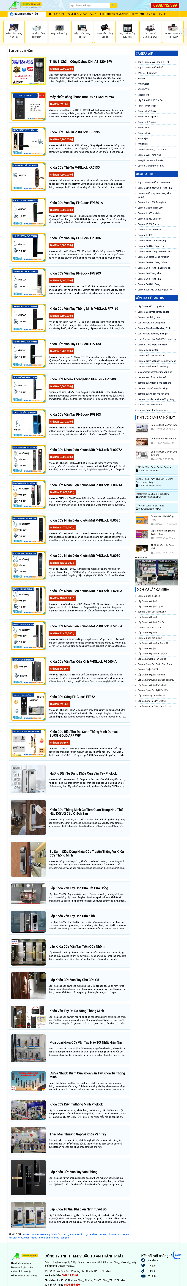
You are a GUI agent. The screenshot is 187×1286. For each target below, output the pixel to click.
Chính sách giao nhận (22, 1267)
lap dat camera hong (49, 1237)
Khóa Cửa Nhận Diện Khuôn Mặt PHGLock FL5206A (86, 626)
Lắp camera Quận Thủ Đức (151, 695)
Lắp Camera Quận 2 (147, 601)
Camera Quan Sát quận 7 (150, 627)
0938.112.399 (165, 5)
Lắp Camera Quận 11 (148, 648)
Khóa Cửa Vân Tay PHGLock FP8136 (75, 238)
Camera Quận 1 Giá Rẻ (149, 596)
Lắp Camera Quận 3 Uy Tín (151, 606)
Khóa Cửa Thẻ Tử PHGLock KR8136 (75, 132)
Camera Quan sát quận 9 (150, 638)
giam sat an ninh (76, 1234)
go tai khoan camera (96, 1234)
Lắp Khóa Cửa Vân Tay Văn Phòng (73, 1172)
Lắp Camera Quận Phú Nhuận (152, 685)
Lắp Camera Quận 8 (147, 632)
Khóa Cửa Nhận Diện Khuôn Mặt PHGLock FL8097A (86, 450)
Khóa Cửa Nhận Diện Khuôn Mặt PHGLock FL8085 (85, 520)
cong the (65, 1237)
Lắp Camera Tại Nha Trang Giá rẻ (154, 706)
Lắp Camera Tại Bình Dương (152, 701)
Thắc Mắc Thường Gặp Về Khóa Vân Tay (78, 1134)
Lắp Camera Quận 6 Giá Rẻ (151, 622)
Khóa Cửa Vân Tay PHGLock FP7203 (75, 273)
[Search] (89, 5)
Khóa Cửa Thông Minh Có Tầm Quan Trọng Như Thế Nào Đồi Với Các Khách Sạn (86, 811)
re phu (34, 1237)
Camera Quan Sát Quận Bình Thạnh (155, 664)
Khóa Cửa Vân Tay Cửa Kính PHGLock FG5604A (83, 661)
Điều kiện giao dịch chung (24, 1275)
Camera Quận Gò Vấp (148, 669)
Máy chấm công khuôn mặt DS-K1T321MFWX (82, 97)
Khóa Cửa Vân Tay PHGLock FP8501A (76, 203)
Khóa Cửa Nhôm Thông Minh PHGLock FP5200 (83, 379)
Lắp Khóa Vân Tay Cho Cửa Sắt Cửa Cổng (79, 888)
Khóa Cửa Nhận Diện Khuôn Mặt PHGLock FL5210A (86, 591)
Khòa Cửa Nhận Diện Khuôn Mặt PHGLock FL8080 (85, 556)
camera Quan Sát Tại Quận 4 (152, 611)
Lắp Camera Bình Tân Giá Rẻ (152, 659)
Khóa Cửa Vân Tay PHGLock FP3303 (75, 414)
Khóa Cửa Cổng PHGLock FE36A (72, 697)
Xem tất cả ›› (141, 557)
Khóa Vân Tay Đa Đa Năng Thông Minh (77, 1011)
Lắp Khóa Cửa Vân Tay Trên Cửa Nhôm (77, 946)
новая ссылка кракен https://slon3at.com (44, 1234)
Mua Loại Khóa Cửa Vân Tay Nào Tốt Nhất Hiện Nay (86, 1042)
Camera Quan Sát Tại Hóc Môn (153, 690)
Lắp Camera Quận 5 (147, 617)
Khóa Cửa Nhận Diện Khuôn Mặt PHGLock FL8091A (86, 485)
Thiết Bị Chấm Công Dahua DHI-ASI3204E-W (81, 61)
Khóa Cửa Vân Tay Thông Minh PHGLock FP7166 (84, 309)
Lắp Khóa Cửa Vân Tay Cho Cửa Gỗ (74, 980)
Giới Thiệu (59, 14)
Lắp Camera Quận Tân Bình (151, 674)
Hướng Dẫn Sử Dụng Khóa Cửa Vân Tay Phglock (83, 773)
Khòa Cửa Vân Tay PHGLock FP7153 (75, 344)
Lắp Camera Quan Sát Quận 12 (153, 653)
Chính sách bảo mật (21, 1271)
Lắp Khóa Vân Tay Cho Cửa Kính (72, 916)
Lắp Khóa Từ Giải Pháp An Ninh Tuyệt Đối (78, 1209)
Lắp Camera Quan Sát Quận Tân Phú (156, 679)
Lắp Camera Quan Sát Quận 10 (153, 643)
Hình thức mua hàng (21, 1263)
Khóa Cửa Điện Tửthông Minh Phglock (76, 1104)
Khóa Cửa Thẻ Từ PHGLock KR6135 (75, 167)
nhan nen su (114, 1234)
